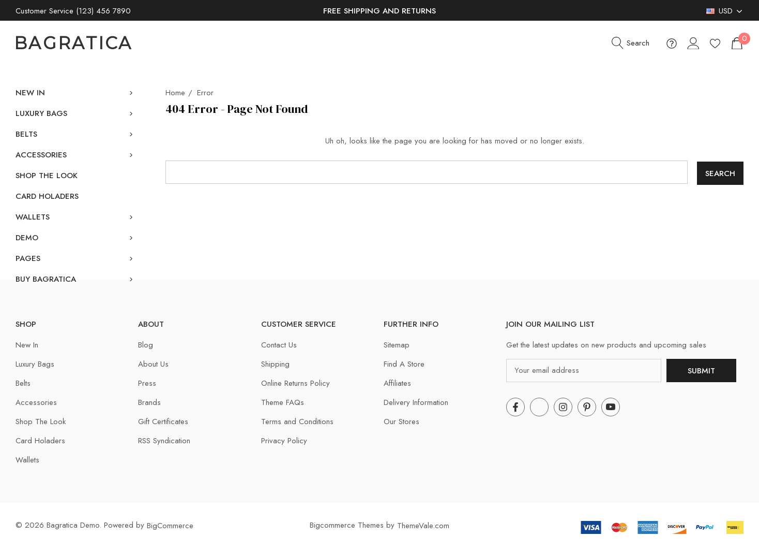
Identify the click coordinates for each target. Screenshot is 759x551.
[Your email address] (583, 369)
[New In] (30, 92)
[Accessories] (41, 154)
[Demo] (27, 237)
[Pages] (28, 258)
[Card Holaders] (47, 196)
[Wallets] (33, 217)
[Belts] (26, 134)
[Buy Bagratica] (46, 279)
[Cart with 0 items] (736, 43)
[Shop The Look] (47, 175)
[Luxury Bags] (41, 113)
